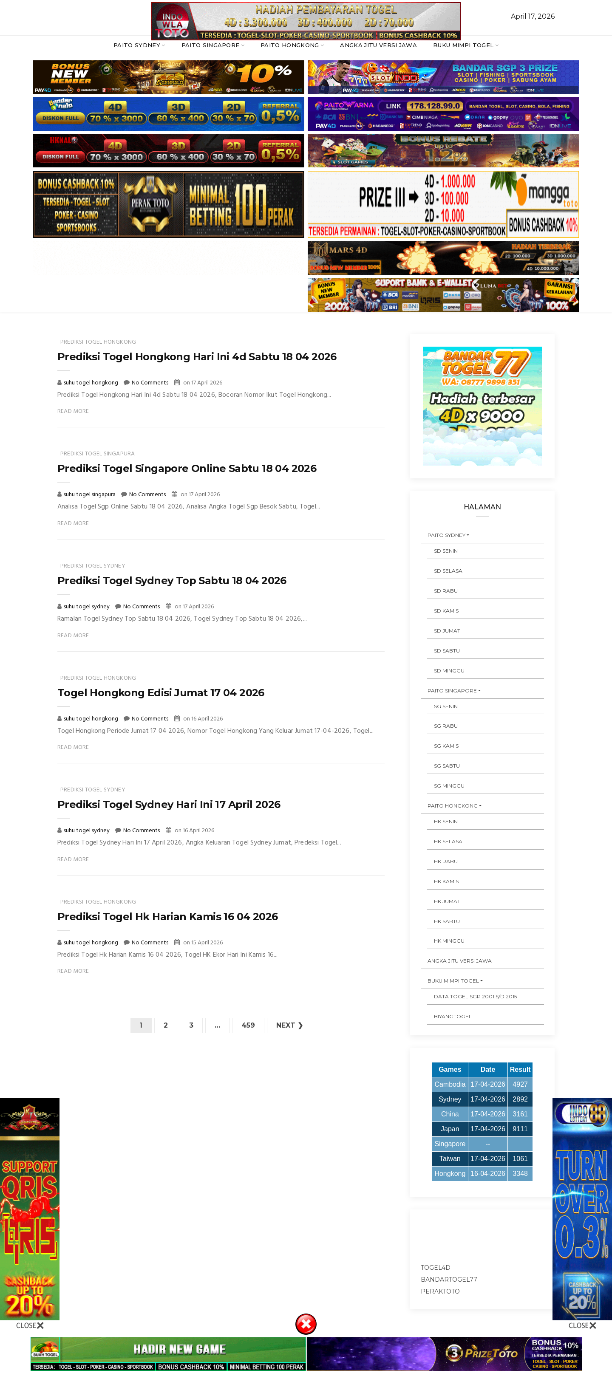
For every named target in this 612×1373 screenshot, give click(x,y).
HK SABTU (447, 921)
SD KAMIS (446, 610)
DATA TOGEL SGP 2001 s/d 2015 (475, 996)
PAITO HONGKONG (290, 45)
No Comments (150, 383)
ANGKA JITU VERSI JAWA (378, 45)
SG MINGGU (449, 786)
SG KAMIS (446, 746)
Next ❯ (289, 1025)
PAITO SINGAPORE (210, 45)
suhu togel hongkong (91, 383)
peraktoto (440, 1291)
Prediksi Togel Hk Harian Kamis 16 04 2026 (167, 916)
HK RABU (446, 861)
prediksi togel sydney (92, 566)
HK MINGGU (449, 941)
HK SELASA (448, 841)
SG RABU (446, 726)
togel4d (435, 1267)
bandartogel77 (449, 1279)
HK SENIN (446, 821)
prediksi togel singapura (97, 454)
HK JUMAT (447, 901)
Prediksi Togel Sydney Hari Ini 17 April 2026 (168, 804)
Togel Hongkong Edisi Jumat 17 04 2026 (160, 692)
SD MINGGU (449, 670)
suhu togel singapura (90, 495)
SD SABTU (447, 650)
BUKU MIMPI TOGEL (463, 45)
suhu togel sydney (87, 607)
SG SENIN (446, 706)
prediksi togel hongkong (98, 342)
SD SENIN (446, 551)
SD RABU (446, 591)
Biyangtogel (453, 1016)
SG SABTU (447, 766)
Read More (73, 411)
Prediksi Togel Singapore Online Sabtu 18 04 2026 (186, 468)
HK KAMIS (446, 881)
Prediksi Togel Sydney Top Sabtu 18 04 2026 (171, 580)
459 (248, 1025)
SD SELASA (448, 571)
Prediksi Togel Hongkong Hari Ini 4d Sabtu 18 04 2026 (197, 356)
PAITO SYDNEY (136, 45)
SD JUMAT (447, 630)
